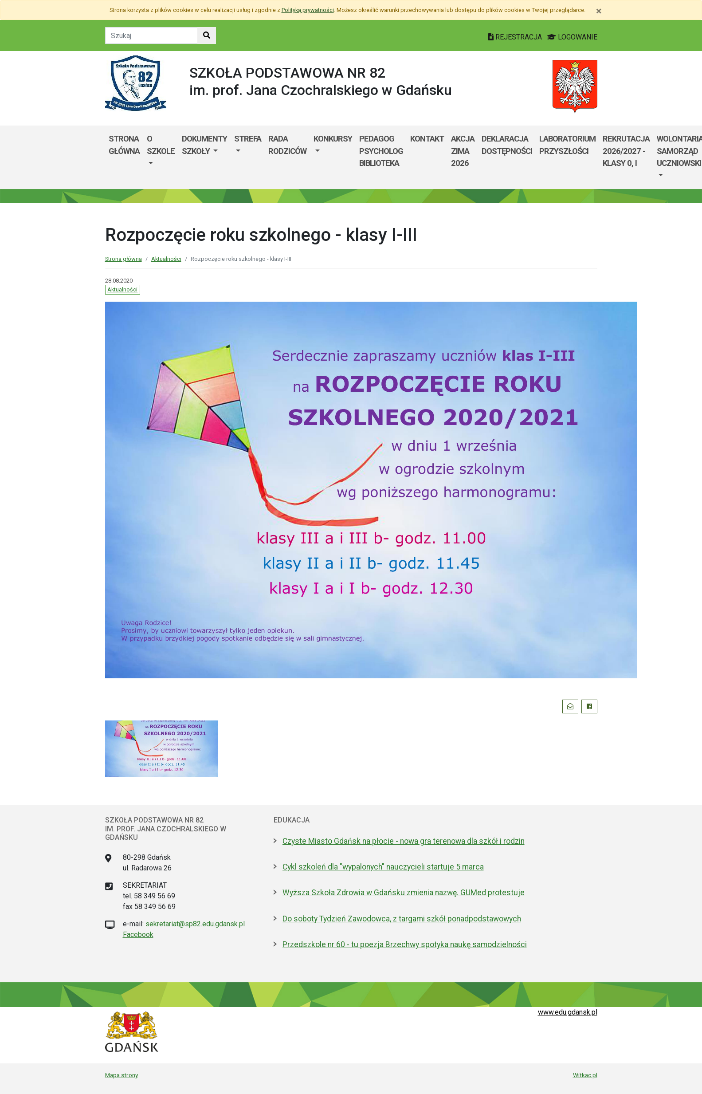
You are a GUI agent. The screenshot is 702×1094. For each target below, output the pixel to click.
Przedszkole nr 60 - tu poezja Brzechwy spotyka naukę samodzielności (404, 944)
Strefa (247, 138)
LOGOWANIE (572, 37)
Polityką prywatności (308, 10)
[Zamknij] (599, 11)
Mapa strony (121, 1074)
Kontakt (427, 138)
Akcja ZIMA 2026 (463, 151)
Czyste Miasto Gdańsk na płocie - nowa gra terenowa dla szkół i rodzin (403, 841)
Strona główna (124, 145)
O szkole (161, 145)
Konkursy (333, 138)
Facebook (138, 934)
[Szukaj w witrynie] (206, 35)
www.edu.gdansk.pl (567, 1012)
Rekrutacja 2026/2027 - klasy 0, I (626, 151)
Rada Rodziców (287, 145)
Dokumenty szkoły (204, 145)
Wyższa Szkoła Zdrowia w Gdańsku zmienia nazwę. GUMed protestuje (403, 892)
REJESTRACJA (516, 37)
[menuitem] (160, 157)
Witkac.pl (585, 1074)
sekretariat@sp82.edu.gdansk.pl (195, 924)
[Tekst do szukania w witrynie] (151, 35)
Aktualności (166, 259)
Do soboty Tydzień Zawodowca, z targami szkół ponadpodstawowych (401, 918)
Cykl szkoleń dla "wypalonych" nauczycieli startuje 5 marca (383, 866)
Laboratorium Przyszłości (567, 145)
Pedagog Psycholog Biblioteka (381, 151)
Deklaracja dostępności (507, 145)
